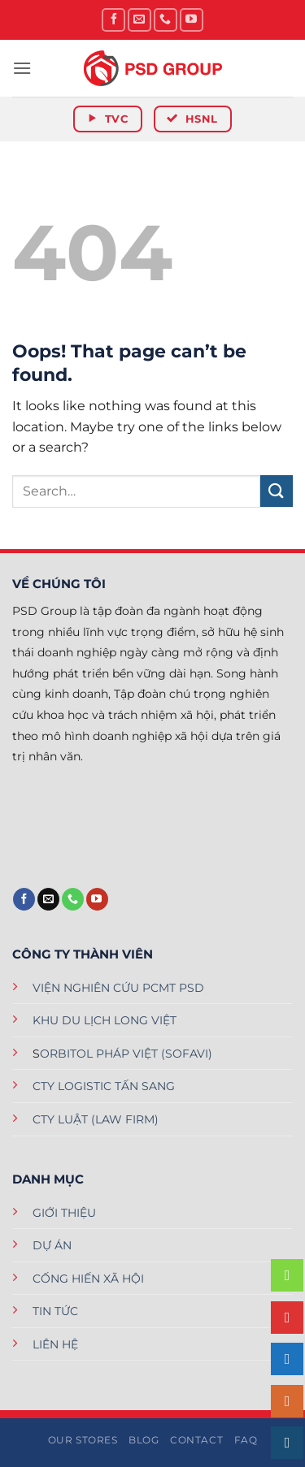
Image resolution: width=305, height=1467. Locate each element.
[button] (22, 68)
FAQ (246, 1440)
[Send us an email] (139, 20)
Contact (196, 1440)
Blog (144, 1440)
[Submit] (276, 491)
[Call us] (165, 20)
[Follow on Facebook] (113, 20)
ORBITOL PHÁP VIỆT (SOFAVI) (126, 1053)
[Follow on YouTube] (191, 20)
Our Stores (83, 1440)
